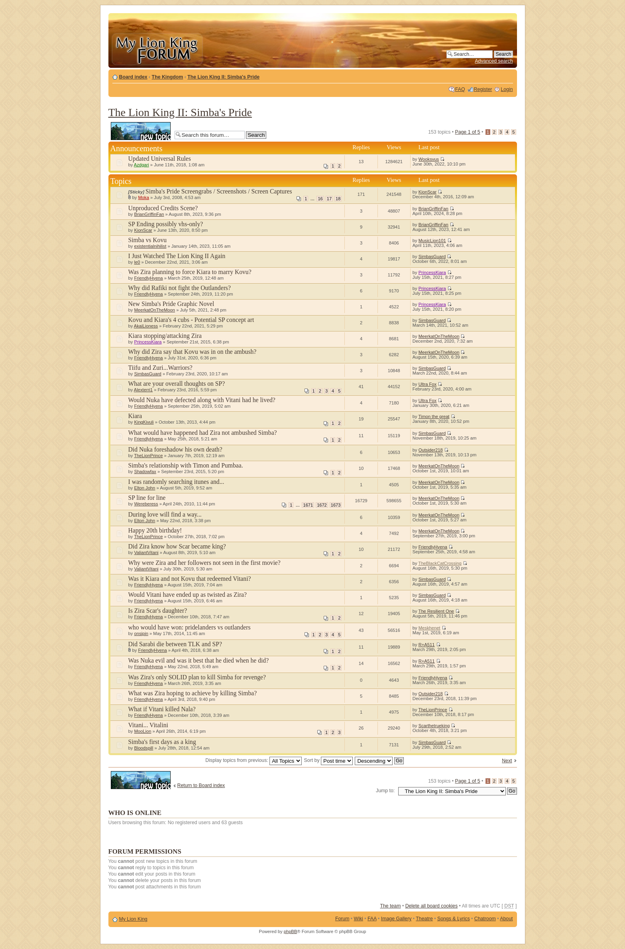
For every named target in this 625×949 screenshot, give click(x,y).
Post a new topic (141, 131)
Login (507, 89)
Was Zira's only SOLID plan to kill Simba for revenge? (197, 677)
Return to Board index (201, 785)
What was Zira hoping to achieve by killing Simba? (192, 693)
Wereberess (146, 503)
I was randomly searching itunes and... (176, 481)
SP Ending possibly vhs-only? (165, 224)
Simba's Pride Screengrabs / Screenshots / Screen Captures (218, 191)
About (506, 918)
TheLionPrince (148, 455)
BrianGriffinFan (149, 214)
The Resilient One (436, 611)
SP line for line (147, 497)
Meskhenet (429, 627)
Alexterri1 (143, 389)
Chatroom (485, 918)
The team (390, 906)
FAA (372, 918)
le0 (137, 262)
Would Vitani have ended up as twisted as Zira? (187, 594)
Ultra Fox (427, 384)
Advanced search (494, 61)
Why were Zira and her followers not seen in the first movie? (204, 562)
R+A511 (427, 644)
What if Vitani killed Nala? (162, 709)
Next (507, 761)
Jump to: (385, 790)
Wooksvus (429, 159)
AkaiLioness (146, 326)
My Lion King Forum (157, 48)
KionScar (427, 191)
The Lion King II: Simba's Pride (223, 77)
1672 (322, 505)
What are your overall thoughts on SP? (176, 383)
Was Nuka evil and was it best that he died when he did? (198, 660)
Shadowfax (145, 471)
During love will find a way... (165, 514)
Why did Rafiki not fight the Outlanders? (179, 287)
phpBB (290, 931)
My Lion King (133, 919)
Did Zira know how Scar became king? (177, 546)
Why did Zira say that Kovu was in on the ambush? (192, 351)
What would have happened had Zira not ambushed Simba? (202, 432)
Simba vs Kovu (147, 240)
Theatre (424, 918)
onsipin (141, 633)
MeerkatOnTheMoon (154, 310)
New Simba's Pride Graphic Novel (171, 303)
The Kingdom (167, 77)
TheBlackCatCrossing (440, 563)
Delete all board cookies (431, 906)
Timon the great (434, 416)
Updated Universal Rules (159, 158)
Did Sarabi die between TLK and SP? (175, 644)
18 (338, 198)
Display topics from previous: (253, 760)
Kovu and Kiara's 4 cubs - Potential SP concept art (191, 319)
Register (483, 89)
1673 (336, 505)
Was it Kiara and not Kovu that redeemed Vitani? (189, 578)
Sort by (328, 760)
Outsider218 (431, 450)
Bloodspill (143, 748)
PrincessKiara (432, 272)
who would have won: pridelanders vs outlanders (189, 627)
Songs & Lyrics (453, 918)
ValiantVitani (146, 552)
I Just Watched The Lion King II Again (177, 256)
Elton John (144, 487)
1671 (308, 505)
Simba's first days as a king (162, 741)
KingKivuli (143, 422)
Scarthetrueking (434, 725)
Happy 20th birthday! (155, 530)
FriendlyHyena (148, 278)
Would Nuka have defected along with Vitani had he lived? (201, 400)
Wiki (358, 918)
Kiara (135, 415)
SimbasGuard (432, 256)
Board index (133, 77)
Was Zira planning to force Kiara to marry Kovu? (190, 271)
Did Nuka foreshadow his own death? (175, 449)
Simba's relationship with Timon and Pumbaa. (185, 465)
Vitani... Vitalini (148, 725)
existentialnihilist (150, 246)
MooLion (142, 731)
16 (320, 198)
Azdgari (141, 164)
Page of (467, 132)
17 (329, 198)
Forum (342, 918)
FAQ (460, 89)
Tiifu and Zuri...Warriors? (160, 367)
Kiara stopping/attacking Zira (165, 335)
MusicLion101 (432, 240)
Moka (143, 197)
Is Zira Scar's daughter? (157, 610)
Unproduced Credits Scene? (163, 208)
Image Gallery (396, 918)
